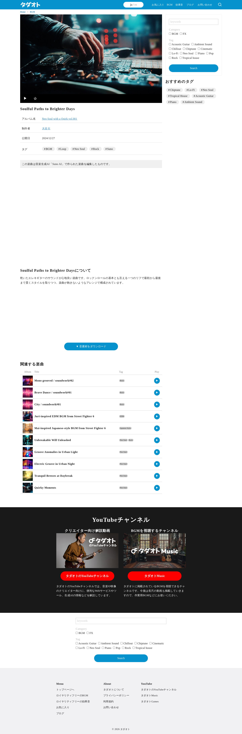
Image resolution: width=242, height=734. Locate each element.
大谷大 (46, 128)
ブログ (190, 4)
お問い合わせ (205, 4)
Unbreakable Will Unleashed (52, 440)
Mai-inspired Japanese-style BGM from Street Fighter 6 (70, 428)
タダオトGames (150, 701)
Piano (200, 53)
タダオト (125, 729)
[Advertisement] (91, 315)
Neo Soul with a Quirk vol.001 (59, 118)
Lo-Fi (173, 53)
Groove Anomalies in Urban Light (56, 452)
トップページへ (65, 689)
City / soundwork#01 (47, 404)
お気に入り (158, 4)
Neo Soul (79, 149)
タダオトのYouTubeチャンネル (87, 576)
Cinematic (205, 48)
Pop (210, 53)
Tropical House (178, 96)
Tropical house (189, 57)
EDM (122, 416)
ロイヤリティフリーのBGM (72, 695)
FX (183, 33)
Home (23, 12)
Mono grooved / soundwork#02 (54, 380)
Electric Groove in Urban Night (54, 463)
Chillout (175, 48)
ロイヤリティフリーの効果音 (73, 701)
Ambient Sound (201, 44)
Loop (63, 149)
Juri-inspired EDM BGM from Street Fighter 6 (64, 416)
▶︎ (25, 98)
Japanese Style (125, 428)
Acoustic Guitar (179, 44)
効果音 (179, 4)
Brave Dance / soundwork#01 (53, 392)
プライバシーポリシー (116, 695)
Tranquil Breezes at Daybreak (53, 475)
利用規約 (108, 701)
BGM (169, 4)
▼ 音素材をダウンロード (91, 346)
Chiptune (189, 48)
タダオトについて (113, 689)
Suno (110, 149)
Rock (96, 149)
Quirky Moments (45, 487)
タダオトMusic (154, 576)
